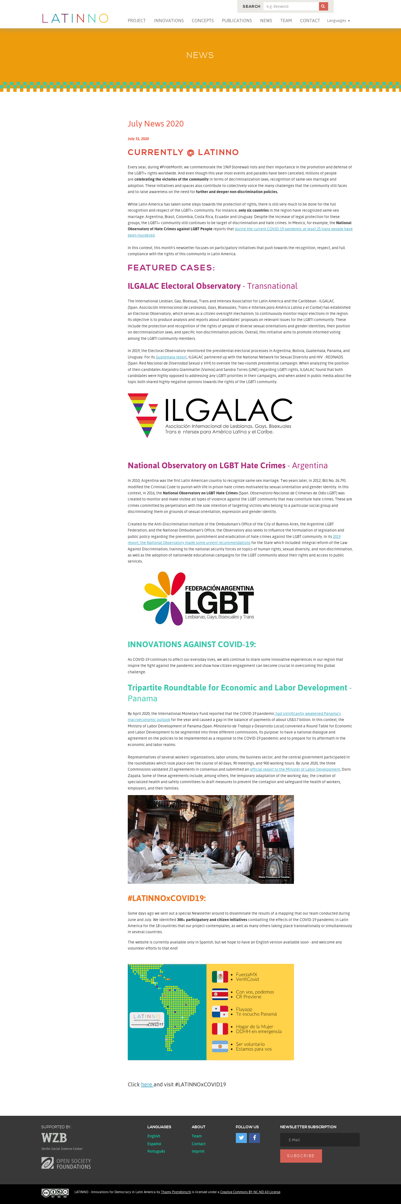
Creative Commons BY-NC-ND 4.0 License (250, 1192)
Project (137, 20)
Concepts (203, 20)
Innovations (169, 20)
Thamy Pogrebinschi (176, 1192)
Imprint (198, 1151)
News (266, 20)
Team (286, 20)
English (153, 1136)
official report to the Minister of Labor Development (295, 769)
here (147, 1084)
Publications (237, 20)
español (154, 1143)
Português (156, 1151)
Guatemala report (171, 357)
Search (251, 6)
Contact (310, 20)
